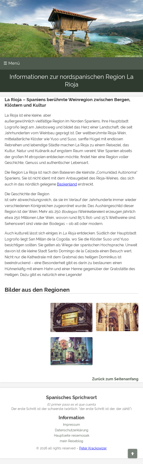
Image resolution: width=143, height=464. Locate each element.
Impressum (71, 424)
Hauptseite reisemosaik (71, 435)
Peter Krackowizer (93, 448)
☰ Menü (11, 63)
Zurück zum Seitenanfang (115, 379)
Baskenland (67, 184)
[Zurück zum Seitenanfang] (132, 453)
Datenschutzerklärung (71, 430)
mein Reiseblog (71, 441)
